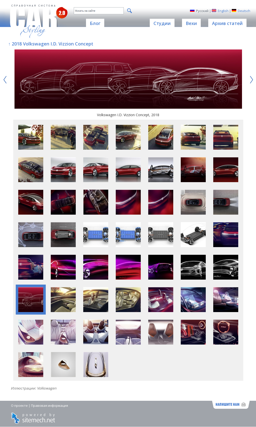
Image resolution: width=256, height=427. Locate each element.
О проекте (19, 405)
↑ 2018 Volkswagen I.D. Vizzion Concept (50, 44)
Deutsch (244, 10)
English (223, 10)
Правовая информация (49, 405)
